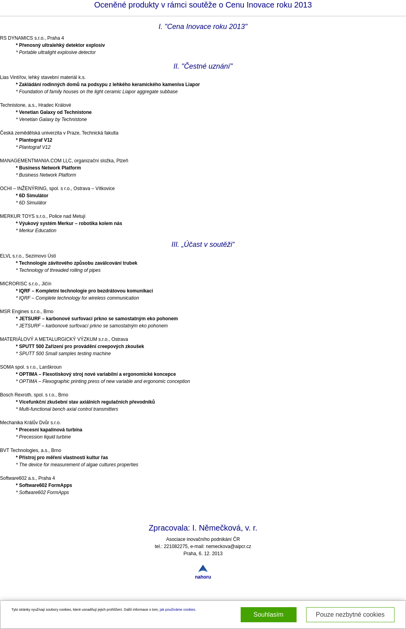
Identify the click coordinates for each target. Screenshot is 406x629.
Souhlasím (268, 614)
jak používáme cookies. (178, 610)
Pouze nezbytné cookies (350, 614)
